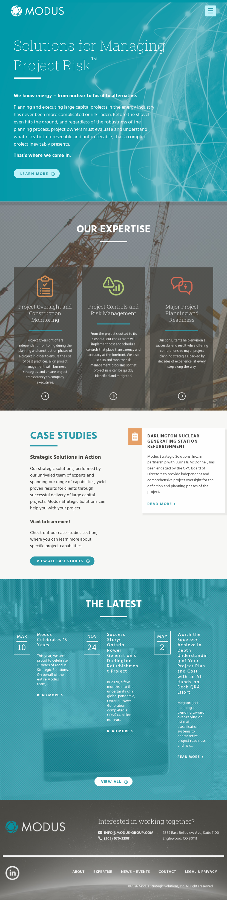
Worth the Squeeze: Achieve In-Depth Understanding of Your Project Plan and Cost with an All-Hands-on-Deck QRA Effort (192, 663)
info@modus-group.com (126, 866)
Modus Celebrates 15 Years (52, 640)
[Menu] (210, 10)
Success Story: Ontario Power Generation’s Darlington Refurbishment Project (122, 653)
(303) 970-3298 (113, 872)
